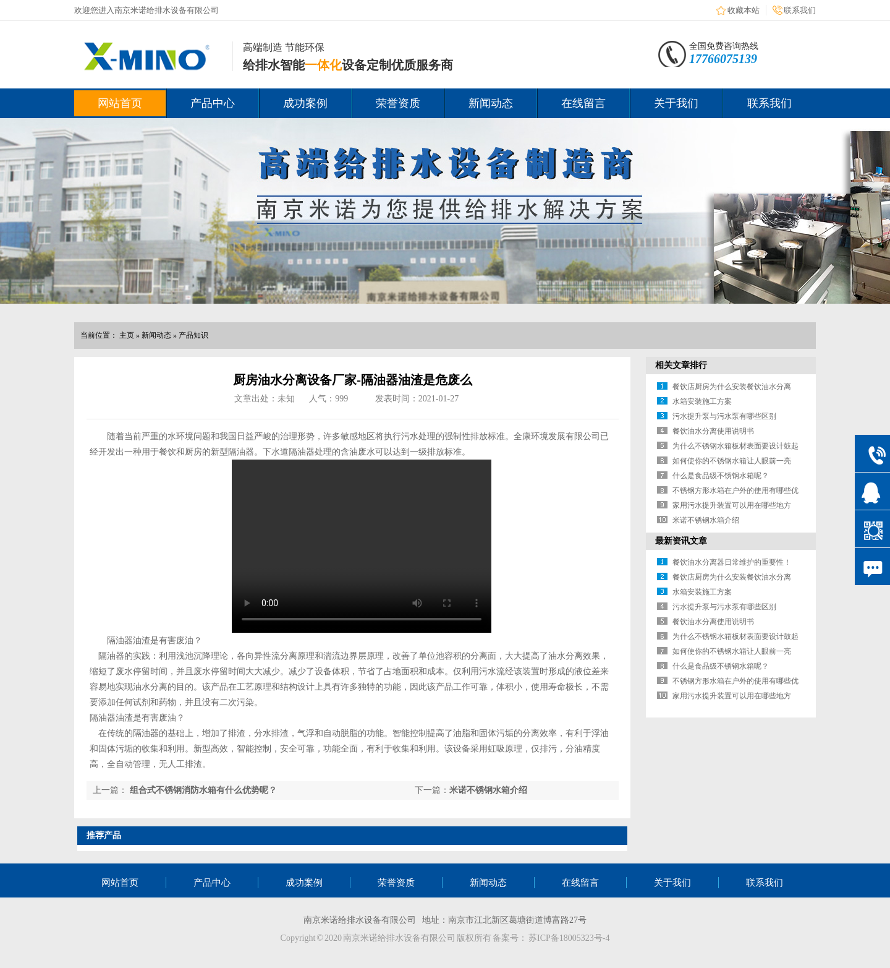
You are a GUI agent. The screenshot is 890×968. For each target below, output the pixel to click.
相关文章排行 (681, 365)
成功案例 (305, 103)
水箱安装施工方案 (702, 401)
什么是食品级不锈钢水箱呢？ (720, 475)
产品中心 (212, 103)
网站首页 (120, 103)
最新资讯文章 (681, 541)
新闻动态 (490, 103)
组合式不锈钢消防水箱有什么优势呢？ (203, 790)
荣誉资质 (398, 103)
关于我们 (676, 103)
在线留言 (583, 103)
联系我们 (800, 10)
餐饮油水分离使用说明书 (713, 431)
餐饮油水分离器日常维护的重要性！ (731, 562)
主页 (126, 335)
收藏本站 (743, 10)
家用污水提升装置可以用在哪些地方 (731, 505)
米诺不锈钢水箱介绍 (488, 790)
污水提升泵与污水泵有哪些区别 (724, 416)
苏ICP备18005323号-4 (568, 938)
